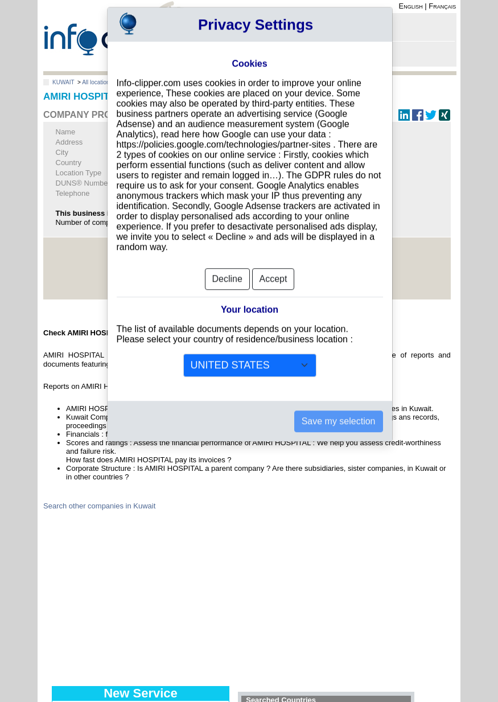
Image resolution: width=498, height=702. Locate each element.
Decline (227, 261)
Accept (273, 261)
